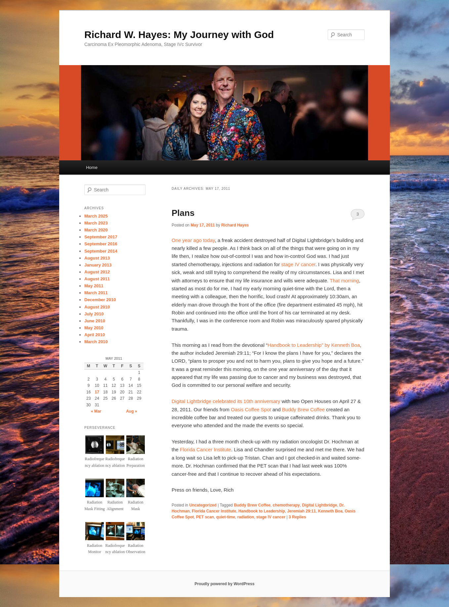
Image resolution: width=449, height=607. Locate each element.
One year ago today (193, 240)
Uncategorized (203, 505)
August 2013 (97, 258)
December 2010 (100, 299)
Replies (297, 517)
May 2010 (93, 327)
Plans (183, 213)
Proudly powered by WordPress (224, 584)
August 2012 (97, 271)
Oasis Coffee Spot (251, 409)
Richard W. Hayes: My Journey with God (179, 34)
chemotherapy (286, 505)
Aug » (131, 411)
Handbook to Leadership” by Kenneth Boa (313, 345)
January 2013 (97, 265)
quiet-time (225, 517)
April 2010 (94, 334)
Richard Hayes (235, 225)
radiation (245, 517)
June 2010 (94, 320)
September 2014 (100, 251)
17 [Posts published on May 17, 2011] (97, 392)
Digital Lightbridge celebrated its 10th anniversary (226, 401)
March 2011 (96, 292)
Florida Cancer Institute (205, 449)
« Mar (96, 411)
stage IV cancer (298, 264)
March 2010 (96, 341)
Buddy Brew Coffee (304, 409)
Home (92, 167)
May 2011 (93, 285)
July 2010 (94, 313)
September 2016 (100, 243)
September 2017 (100, 236)
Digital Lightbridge (319, 505)
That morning (344, 280)
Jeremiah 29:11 (301, 511)
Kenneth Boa (330, 511)
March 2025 (96, 216)
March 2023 (96, 223)
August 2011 (97, 278)
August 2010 (97, 306)
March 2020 (96, 229)
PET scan (205, 517)
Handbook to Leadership (261, 511)
